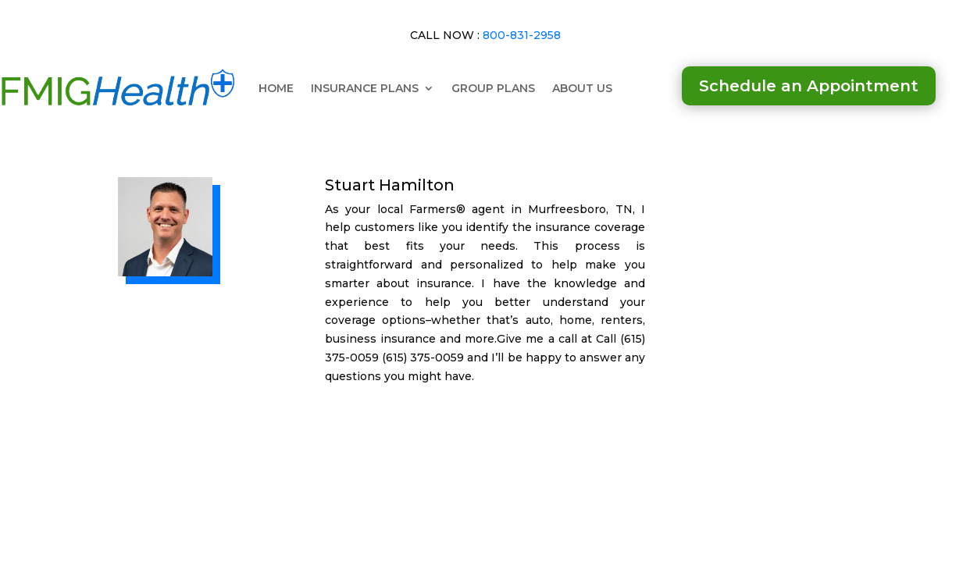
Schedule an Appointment (808, 85)
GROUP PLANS (493, 88)
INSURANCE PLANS (365, 88)
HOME (276, 88)
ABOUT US (582, 88)
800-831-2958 (522, 35)
